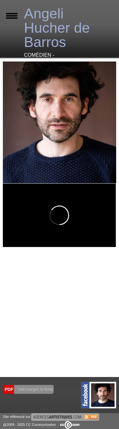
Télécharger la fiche (34, 389)
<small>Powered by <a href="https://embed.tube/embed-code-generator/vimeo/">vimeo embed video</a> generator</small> (59, 215)
